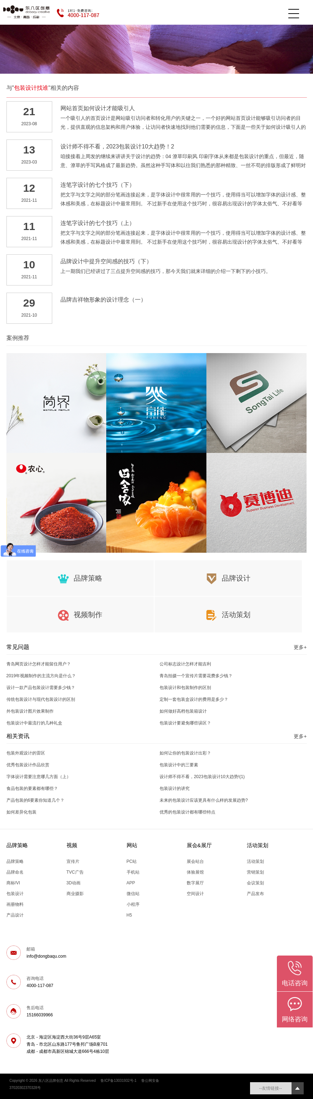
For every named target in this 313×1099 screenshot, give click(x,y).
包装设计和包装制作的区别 (185, 687)
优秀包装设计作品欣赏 (27, 764)
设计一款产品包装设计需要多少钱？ (40, 687)
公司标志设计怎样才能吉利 (185, 663)
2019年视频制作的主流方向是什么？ (41, 675)
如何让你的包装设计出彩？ (185, 753)
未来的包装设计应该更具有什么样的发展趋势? (204, 800)
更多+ (300, 647)
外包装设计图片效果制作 (30, 711)
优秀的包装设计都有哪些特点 (187, 812)
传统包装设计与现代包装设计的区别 (40, 699)
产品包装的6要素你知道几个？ (35, 800)
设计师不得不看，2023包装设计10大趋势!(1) (202, 776)
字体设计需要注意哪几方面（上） (38, 776)
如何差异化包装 (21, 812)
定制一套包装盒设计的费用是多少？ (194, 699)
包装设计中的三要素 (179, 764)
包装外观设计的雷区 (25, 753)
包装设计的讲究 (175, 788)
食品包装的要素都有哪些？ (32, 788)
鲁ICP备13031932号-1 (118, 1081)
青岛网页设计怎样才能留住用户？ (38, 663)
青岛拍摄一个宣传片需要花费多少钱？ (196, 675)
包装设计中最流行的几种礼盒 (34, 723)
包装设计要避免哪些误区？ (185, 723)
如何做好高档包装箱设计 (183, 711)
